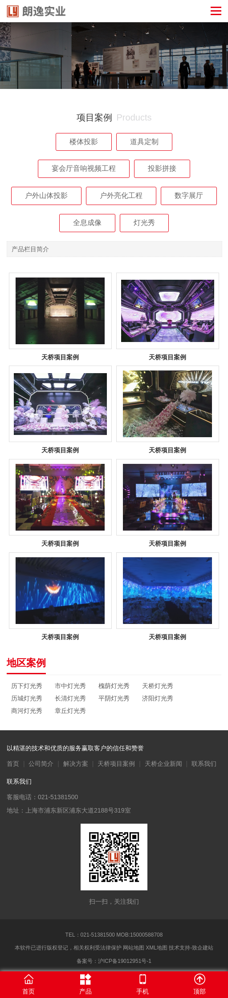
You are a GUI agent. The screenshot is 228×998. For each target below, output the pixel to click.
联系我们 (203, 763)
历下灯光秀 (26, 685)
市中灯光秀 (70, 685)
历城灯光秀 (26, 698)
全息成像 (87, 222)
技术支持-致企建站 (191, 948)
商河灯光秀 (26, 710)
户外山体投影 (46, 195)
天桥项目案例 (116, 763)
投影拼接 (162, 168)
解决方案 (75, 763)
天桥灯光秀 (157, 685)
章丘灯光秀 (70, 710)
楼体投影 (83, 141)
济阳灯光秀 (157, 698)
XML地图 (156, 948)
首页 (13, 763)
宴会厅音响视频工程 (84, 168)
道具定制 (144, 141)
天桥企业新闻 (163, 763)
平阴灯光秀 (114, 698)
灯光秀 (144, 222)
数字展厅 (189, 195)
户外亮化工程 (121, 195)
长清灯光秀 (70, 698)
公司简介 (40, 763)
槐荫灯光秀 (114, 685)
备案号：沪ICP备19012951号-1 (114, 961)
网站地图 (133, 948)
